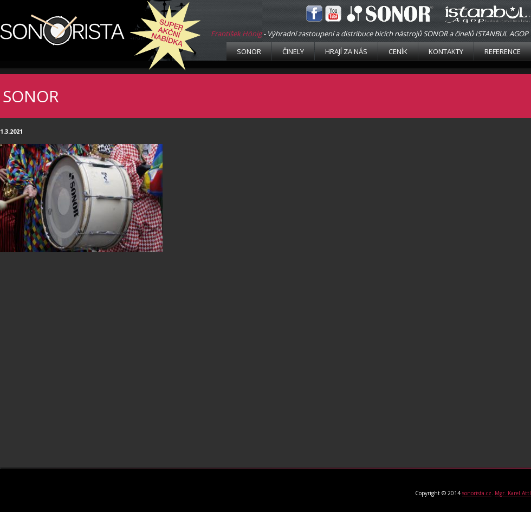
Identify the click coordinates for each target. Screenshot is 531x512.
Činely (293, 51)
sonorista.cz (476, 493)
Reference (502, 51)
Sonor (249, 51)
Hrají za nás (346, 51)
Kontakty (446, 51)
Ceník (397, 51)
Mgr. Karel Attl (513, 493)
